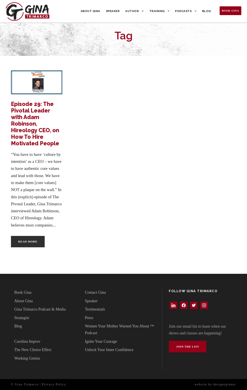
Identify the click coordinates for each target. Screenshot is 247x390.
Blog (206, 11)
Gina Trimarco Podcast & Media (40, 309)
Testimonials (95, 309)
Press (89, 318)
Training (157, 11)
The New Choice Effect (32, 350)
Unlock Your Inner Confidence (109, 350)
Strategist (21, 318)
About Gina (90, 11)
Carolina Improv (27, 341)
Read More (27, 241)
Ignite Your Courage (101, 341)
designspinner (224, 384)
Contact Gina (95, 292)
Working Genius (27, 358)
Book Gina (230, 10)
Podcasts (183, 11)
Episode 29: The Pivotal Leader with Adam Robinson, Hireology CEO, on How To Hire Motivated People (35, 124)
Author (132, 11)
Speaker (113, 11)
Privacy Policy (54, 384)
